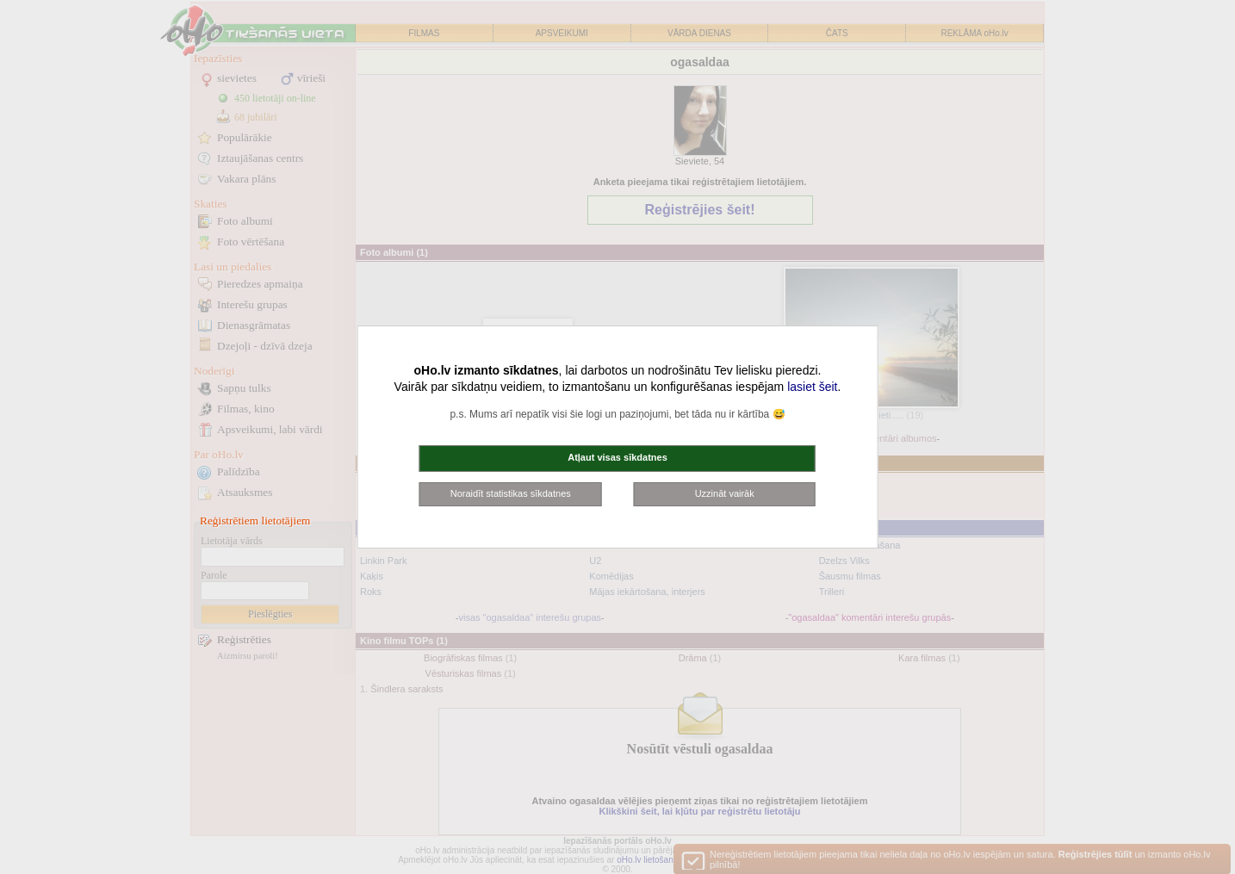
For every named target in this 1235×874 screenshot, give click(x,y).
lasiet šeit (812, 387)
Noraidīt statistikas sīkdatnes (510, 493)
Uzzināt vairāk (724, 493)
